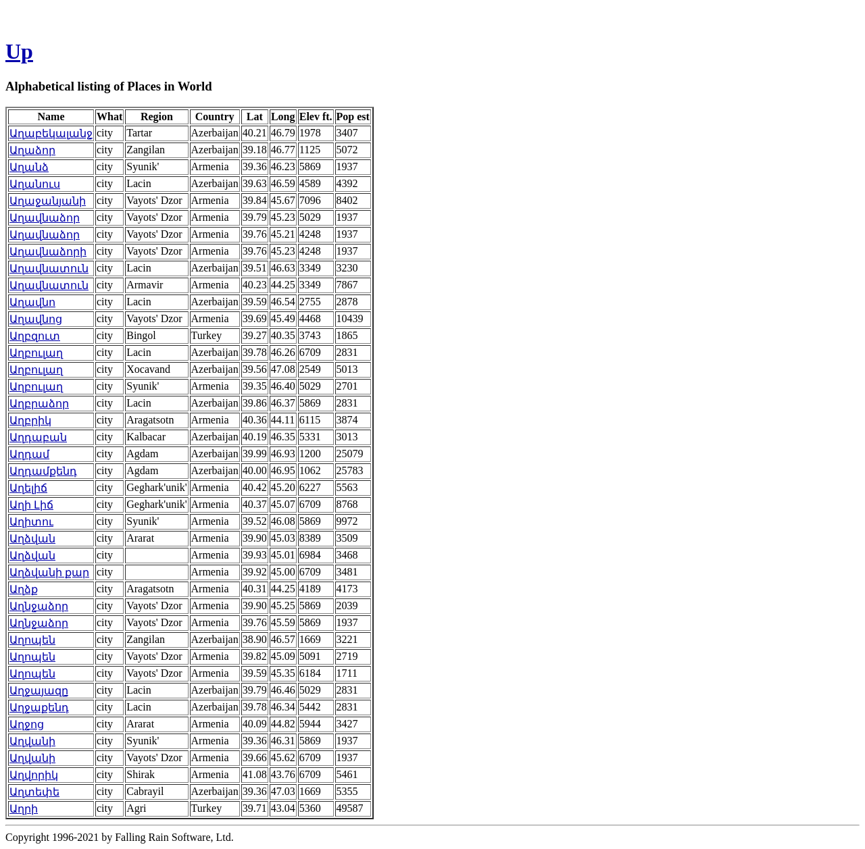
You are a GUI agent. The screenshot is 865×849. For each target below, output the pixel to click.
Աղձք (23, 589)
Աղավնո (32, 302)
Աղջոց (26, 724)
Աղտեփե (34, 792)
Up (19, 51)
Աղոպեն (32, 640)
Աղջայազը (38, 690)
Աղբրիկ (30, 420)
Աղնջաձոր (38, 606)
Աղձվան (32, 538)
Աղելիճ (28, 488)
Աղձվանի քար (49, 572)
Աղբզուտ (34, 336)
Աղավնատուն (49, 268)
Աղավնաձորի (47, 251)
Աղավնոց (35, 319)
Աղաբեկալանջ (51, 133)
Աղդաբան (38, 437)
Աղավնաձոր (44, 218)
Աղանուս (34, 184)
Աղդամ (29, 454)
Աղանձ (29, 167)
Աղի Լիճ (31, 505)
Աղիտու (31, 522)
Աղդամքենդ (43, 471)
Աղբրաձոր (39, 403)
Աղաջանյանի (47, 201)
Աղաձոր (32, 150)
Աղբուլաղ (36, 353)
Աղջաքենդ (39, 707)
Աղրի (23, 809)
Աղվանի (32, 741)
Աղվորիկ (33, 775)
